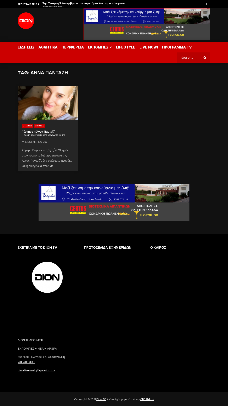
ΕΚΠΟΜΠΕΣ (98, 47)
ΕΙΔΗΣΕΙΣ (26, 47)
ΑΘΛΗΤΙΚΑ (48, 47)
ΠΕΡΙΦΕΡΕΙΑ (73, 47)
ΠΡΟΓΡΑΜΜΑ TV (177, 47)
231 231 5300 (26, 362)
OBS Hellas (147, 399)
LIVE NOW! (148, 47)
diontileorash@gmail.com (36, 370)
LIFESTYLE (125, 47)
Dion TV (101, 399)
